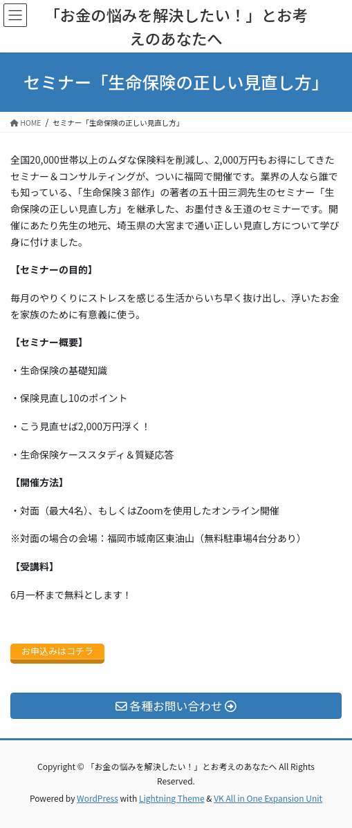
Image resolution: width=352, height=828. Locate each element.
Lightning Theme (172, 798)
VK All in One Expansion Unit (268, 798)
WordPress (97, 798)
